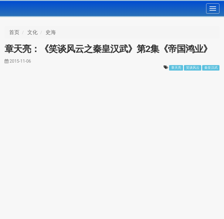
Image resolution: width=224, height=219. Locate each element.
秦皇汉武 (211, 68)
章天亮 (176, 68)
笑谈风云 (192, 68)
